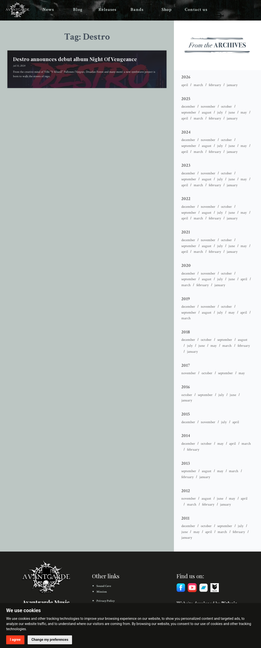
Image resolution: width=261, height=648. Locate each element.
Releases (107, 9)
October (226, 106)
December (188, 106)
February (215, 85)
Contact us (196, 9)
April (184, 85)
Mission (101, 592)
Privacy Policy (105, 601)
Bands (137, 9)
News (48, 9)
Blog (78, 9)
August (206, 112)
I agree (15, 640)
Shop (167, 9)
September (188, 112)
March (198, 85)
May (244, 112)
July (220, 112)
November (208, 106)
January (232, 85)
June (231, 112)
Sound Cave (103, 586)
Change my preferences (50, 640)
